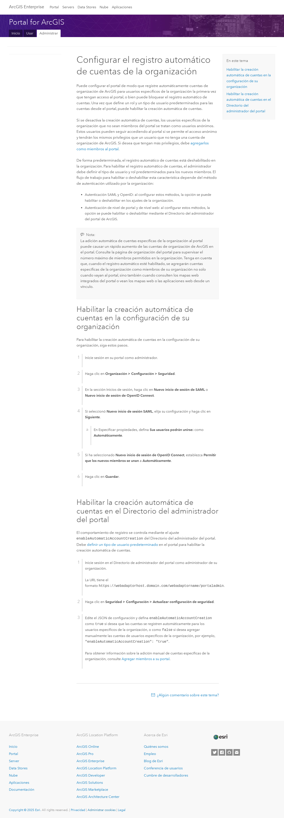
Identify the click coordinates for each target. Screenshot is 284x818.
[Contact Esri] (236, 752)
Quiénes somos (156, 746)
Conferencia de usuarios (163, 768)
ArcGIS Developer (91, 775)
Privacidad (78, 809)
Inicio (16, 33)
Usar (29, 33)
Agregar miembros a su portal (146, 658)
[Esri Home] (220, 736)
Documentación (21, 789)
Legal (122, 809)
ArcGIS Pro (85, 753)
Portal (54, 7)
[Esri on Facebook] (222, 752)
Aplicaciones (122, 7)
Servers (68, 7)
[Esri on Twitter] (214, 752)
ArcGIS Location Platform (96, 768)
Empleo (150, 753)
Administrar (48, 33)
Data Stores (87, 7)
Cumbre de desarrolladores (166, 775)
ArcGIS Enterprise (26, 6)
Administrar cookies (102, 809)
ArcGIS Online (88, 746)
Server (14, 760)
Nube (104, 7)
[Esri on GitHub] (229, 752)
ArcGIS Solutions (90, 782)
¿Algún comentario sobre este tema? (188, 694)
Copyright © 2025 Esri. (25, 809)
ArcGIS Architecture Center (98, 796)
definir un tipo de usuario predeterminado (122, 544)
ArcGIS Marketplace (92, 789)
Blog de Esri (153, 760)
